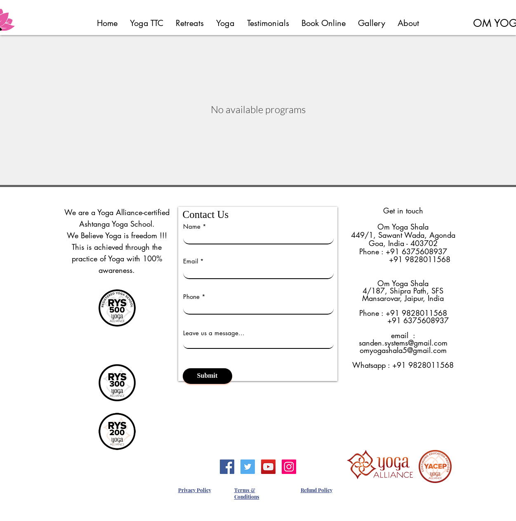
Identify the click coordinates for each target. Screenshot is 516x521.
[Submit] (207, 376)
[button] (147, 23)
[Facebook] (227, 466)
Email (190, 261)
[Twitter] (247, 466)
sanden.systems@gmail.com (403, 343)
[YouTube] (268, 466)
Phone (191, 297)
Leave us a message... (214, 333)
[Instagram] (289, 466)
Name (191, 226)
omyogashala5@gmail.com (403, 350)
